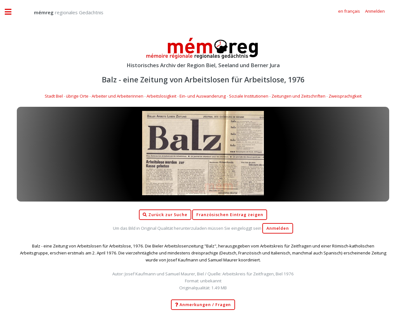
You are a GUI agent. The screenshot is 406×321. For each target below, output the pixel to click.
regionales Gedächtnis (62, 12)
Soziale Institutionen (248, 96)
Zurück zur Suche (165, 215)
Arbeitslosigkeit (161, 96)
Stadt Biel (54, 96)
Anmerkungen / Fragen (203, 305)
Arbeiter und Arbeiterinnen (117, 96)
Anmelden (277, 228)
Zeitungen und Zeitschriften (298, 96)
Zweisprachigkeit (345, 96)
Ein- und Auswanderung (203, 96)
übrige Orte (77, 96)
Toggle (11, 12)
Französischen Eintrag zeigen (229, 215)
